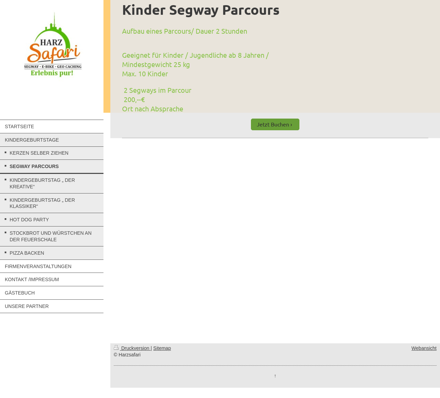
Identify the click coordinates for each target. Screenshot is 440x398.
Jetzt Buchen (273, 124)
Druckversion (132, 348)
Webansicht (424, 348)
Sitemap (162, 348)
